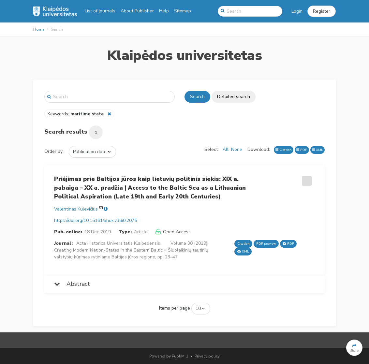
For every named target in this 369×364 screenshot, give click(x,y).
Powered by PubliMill (168, 356)
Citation (283, 149)
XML (317, 149)
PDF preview (266, 243)
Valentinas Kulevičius (76, 209)
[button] (321, 11)
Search (197, 97)
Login (297, 11)
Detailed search (233, 97)
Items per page (174, 308)
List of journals (100, 11)
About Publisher (137, 11)
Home (38, 29)
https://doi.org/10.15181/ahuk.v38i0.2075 (95, 220)
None (236, 149)
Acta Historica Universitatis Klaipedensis (118, 243)
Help (164, 11)
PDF (301, 149)
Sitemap (182, 11)
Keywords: (76, 114)
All (226, 149)
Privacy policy (207, 356)
